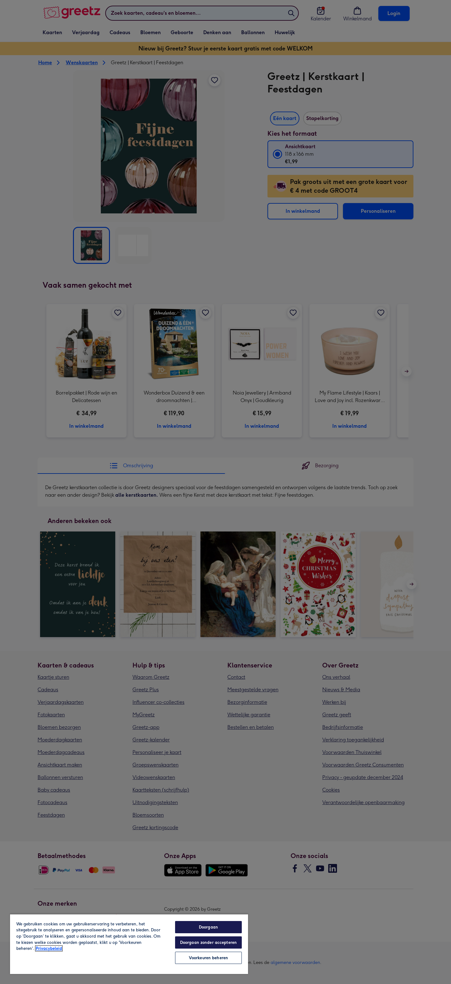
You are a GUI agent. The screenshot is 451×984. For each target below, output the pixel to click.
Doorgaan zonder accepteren (208, 942)
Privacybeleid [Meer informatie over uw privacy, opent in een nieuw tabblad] (49, 948)
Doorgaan (208, 927)
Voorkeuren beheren (208, 957)
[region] (129, 944)
